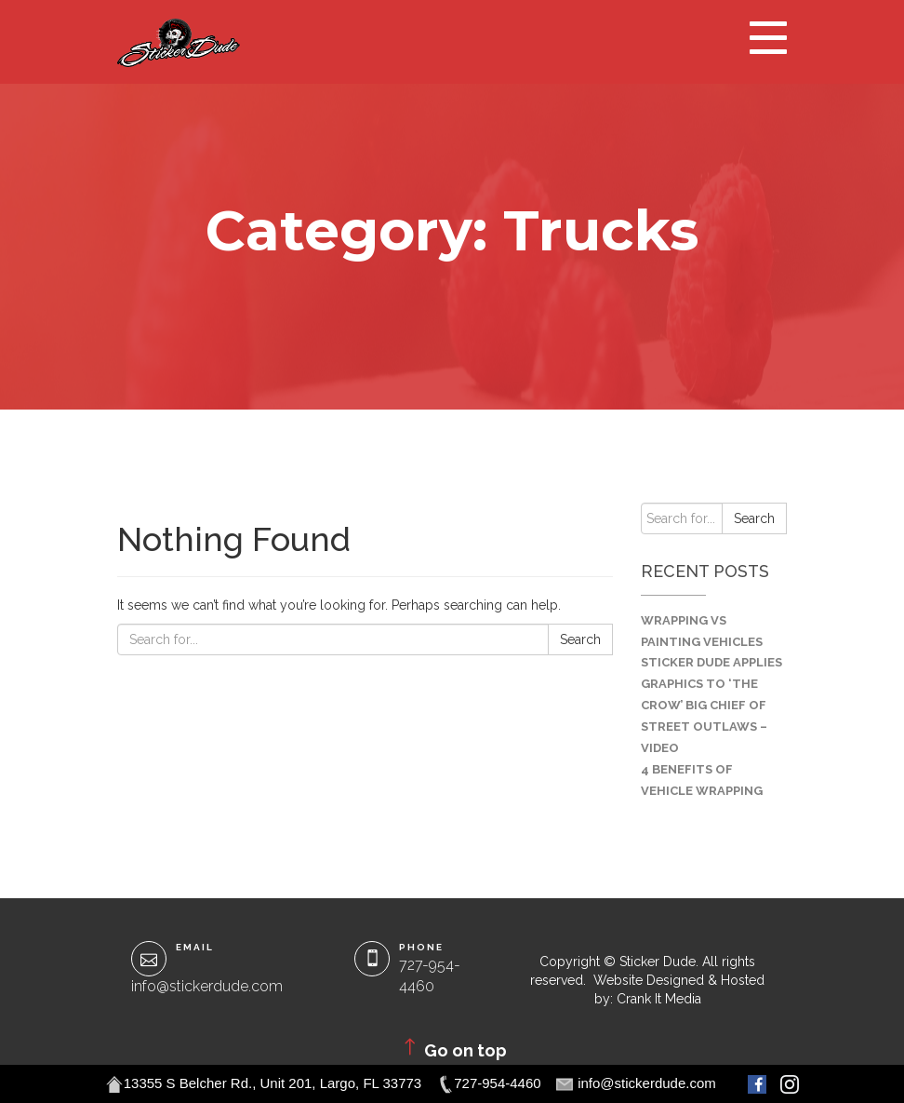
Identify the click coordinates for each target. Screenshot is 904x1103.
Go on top (452, 1048)
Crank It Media (659, 998)
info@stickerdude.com (207, 986)
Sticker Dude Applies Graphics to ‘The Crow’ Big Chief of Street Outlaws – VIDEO (711, 704)
